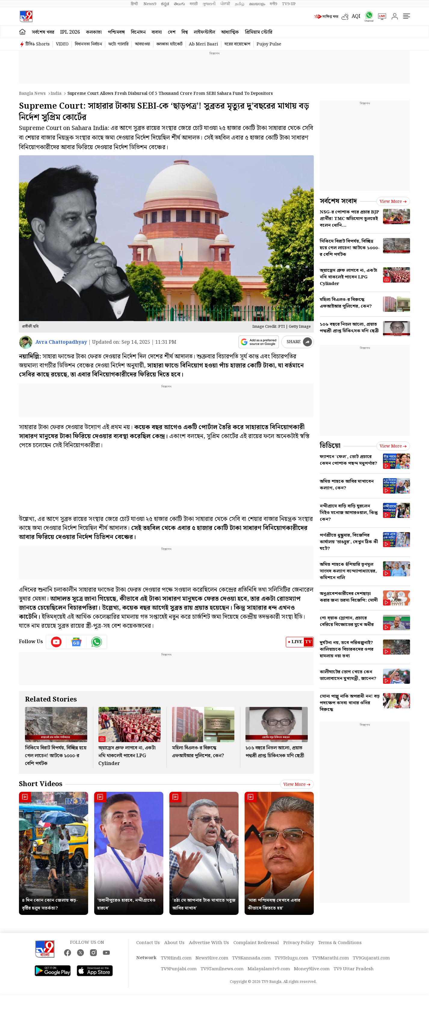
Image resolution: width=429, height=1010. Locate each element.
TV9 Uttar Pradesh (354, 969)
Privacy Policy (298, 942)
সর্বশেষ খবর (43, 32)
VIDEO (62, 44)
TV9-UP (289, 4)
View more (296, 784)
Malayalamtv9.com (269, 969)
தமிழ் (239, 4)
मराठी (194, 4)
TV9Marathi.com (330, 958)
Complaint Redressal (256, 942)
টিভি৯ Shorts (38, 44)
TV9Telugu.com (291, 958)
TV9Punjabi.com (179, 969)
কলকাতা (94, 32)
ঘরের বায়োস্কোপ (237, 44)
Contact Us (148, 942)
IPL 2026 (70, 32)
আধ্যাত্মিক (230, 32)
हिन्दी (135, 4)
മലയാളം (257, 4)
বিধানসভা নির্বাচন (88, 44)
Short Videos (40, 784)
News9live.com (212, 958)
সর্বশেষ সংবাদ (338, 201)
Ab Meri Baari (203, 44)
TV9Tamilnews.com (222, 969)
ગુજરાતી (209, 4)
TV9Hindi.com (176, 958)
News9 (150, 4)
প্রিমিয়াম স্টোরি (258, 32)
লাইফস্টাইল (204, 32)
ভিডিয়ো (330, 446)
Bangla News (32, 93)
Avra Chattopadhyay (61, 342)
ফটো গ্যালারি (118, 44)
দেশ (171, 32)
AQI (356, 16)
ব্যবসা (157, 32)
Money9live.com (312, 969)
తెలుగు (179, 4)
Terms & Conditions (340, 942)
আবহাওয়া (142, 44)
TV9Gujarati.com (371, 958)
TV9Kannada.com (251, 958)
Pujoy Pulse (269, 44)
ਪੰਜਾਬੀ (225, 4)
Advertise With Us (209, 942)
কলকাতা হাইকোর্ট (169, 44)
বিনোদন (138, 32)
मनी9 (273, 4)
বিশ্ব (184, 32)
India (56, 93)
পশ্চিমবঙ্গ (116, 32)
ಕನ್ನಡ (165, 4)
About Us (174, 942)
